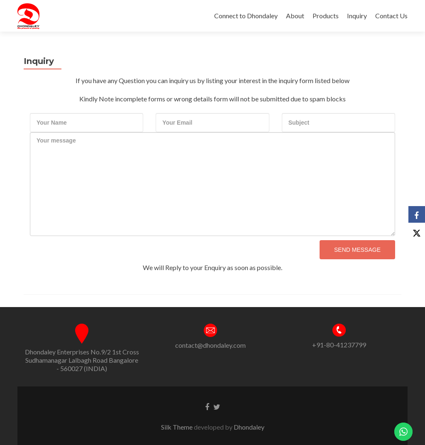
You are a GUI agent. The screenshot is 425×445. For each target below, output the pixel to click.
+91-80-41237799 (339, 345)
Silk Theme (177, 427)
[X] (416, 231)
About (295, 16)
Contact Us (391, 16)
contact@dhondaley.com (210, 345)
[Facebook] (416, 214)
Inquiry (357, 16)
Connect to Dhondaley (246, 16)
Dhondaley (249, 427)
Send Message (357, 249)
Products (326, 16)
